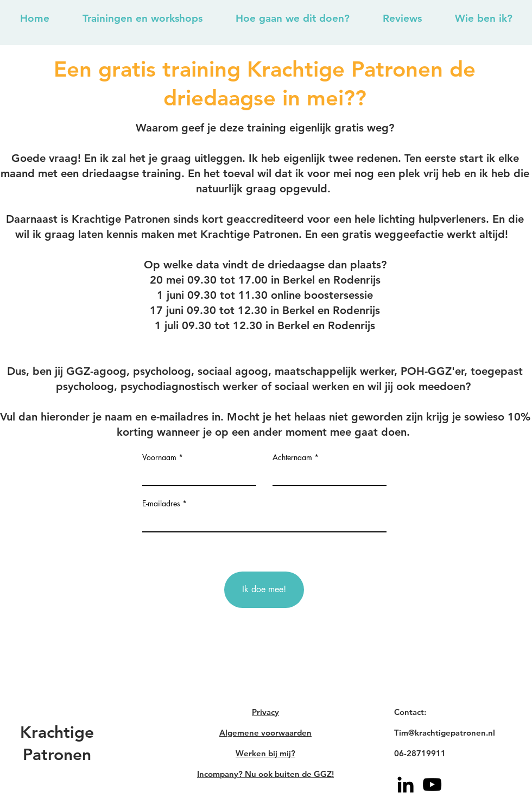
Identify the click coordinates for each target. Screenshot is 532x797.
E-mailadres (161, 503)
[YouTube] (432, 784)
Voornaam (159, 457)
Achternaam (292, 457)
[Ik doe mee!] (264, 590)
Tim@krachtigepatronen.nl (444, 732)
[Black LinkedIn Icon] (405, 784)
